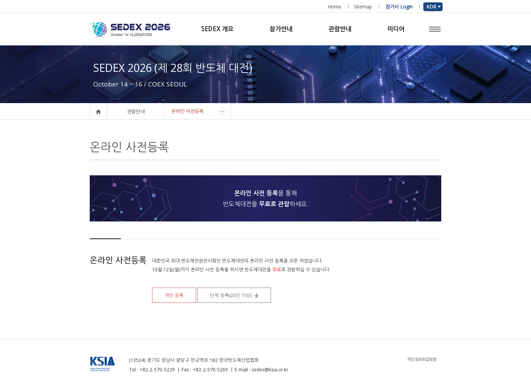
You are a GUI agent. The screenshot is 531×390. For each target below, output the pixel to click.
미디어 (396, 29)
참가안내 (281, 29)
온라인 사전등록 (187, 111)
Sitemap (363, 6)
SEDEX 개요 (217, 29)
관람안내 (340, 29)
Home (334, 6)
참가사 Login (399, 6)
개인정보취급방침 (422, 359)
